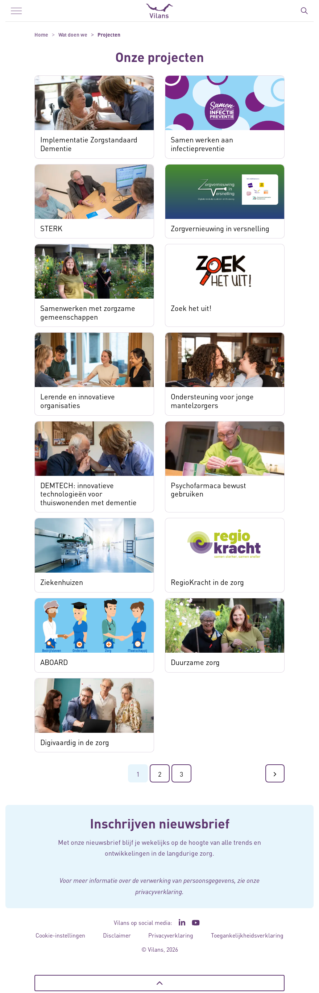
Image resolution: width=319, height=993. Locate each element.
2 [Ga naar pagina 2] (159, 774)
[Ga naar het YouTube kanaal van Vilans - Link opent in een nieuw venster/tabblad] (196, 922)
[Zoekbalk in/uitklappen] (304, 11)
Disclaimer (117, 935)
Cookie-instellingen (60, 935)
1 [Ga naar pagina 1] (138, 774)
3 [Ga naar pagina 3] (181, 774)
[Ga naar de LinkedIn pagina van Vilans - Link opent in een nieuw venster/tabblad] (182, 922)
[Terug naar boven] (159, 983)
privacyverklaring (158, 892)
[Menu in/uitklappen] (16, 11)
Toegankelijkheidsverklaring (247, 935)
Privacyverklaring (170, 935)
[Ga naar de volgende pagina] (275, 773)
